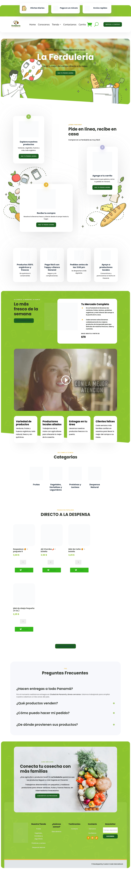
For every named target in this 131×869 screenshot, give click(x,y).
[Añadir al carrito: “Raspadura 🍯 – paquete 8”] (24, 570)
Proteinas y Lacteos (75, 486)
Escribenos (92, 833)
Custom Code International (113, 864)
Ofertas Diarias (37, 8)
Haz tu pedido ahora (65, 73)
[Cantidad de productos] (23, 562)
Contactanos (69, 24)
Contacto (74, 829)
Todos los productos (65, 646)
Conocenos (44, 24)
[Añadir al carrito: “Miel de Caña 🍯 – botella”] (79, 570)
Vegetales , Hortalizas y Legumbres (38, 836)
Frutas (36, 484)
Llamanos (92, 829)
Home (32, 24)
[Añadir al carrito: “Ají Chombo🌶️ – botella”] (51, 570)
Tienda (55, 24)
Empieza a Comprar (113, 24)
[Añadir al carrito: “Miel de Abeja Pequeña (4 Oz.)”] (24, 629)
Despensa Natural (94, 486)
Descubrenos (56, 832)
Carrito (82, 24)
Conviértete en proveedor (47, 796)
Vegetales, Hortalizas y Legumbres (56, 487)
